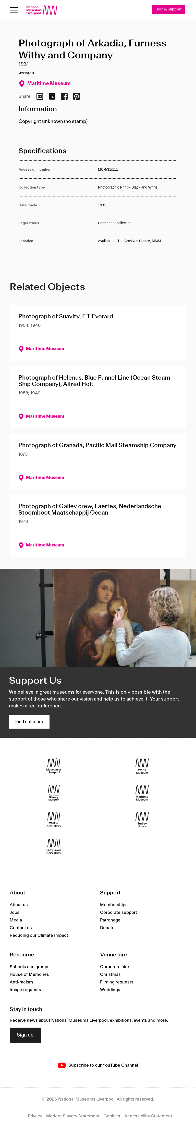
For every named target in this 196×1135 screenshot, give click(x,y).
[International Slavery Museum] (54, 793)
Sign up (25, 1035)
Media (16, 920)
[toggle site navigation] (14, 10)
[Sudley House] (142, 819)
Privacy (35, 1116)
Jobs (14, 912)
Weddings (110, 990)
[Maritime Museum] (142, 793)
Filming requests (116, 982)
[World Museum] (142, 766)
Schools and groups (30, 967)
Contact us (21, 928)
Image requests (25, 990)
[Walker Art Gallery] (54, 819)
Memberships (114, 905)
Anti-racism (21, 982)
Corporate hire (114, 967)
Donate (107, 928)
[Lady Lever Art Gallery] (54, 846)
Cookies (112, 1116)
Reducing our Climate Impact (39, 935)
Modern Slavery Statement (73, 1116)
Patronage (110, 920)
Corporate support (118, 912)
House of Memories (29, 974)
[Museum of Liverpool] (54, 766)
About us (19, 905)
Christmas (110, 974)
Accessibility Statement (148, 1116)
